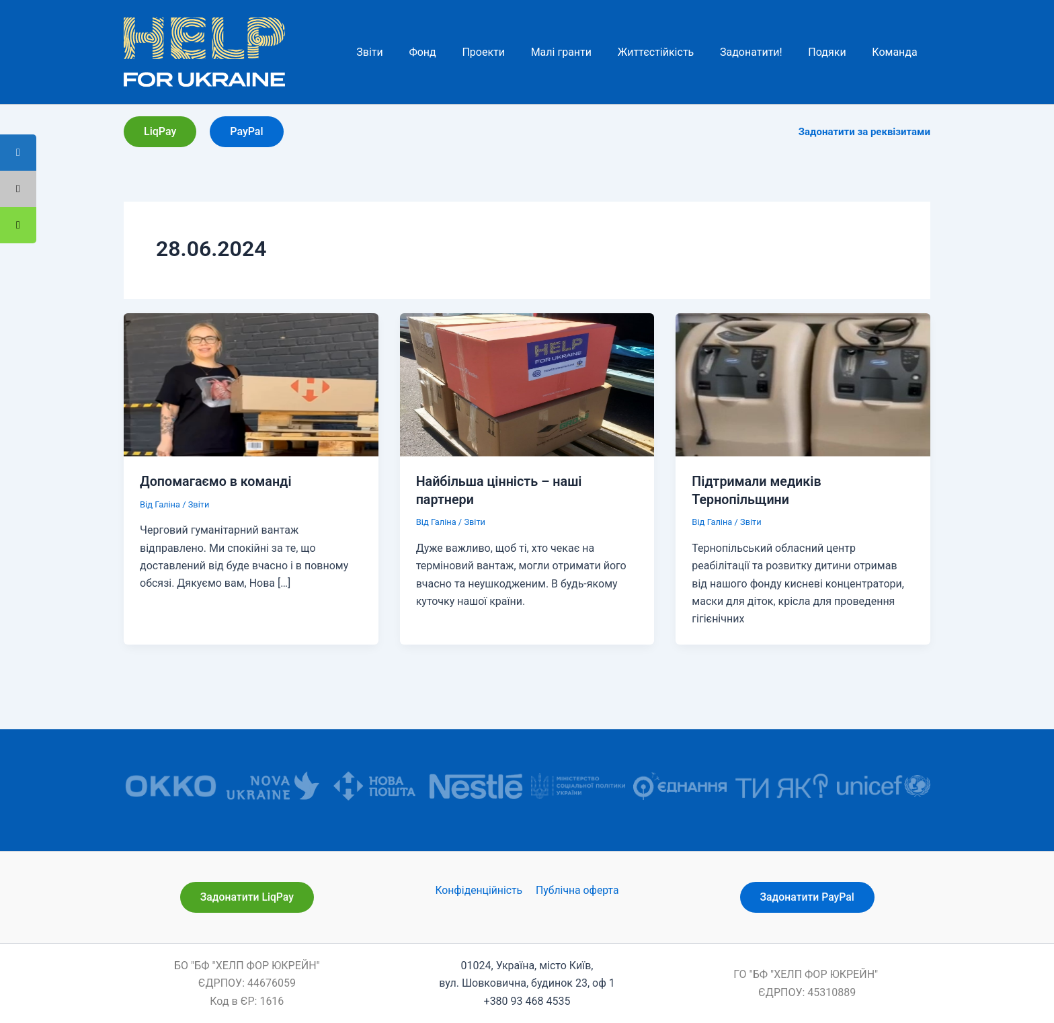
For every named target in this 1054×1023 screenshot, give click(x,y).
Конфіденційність (479, 889)
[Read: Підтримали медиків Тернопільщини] (803, 384)
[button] (160, 131)
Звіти (199, 504)
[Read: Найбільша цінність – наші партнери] (527, 384)
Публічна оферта (576, 889)
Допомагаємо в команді (217, 481)
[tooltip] (18, 225)
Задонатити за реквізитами (864, 132)
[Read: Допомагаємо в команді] (251, 384)
